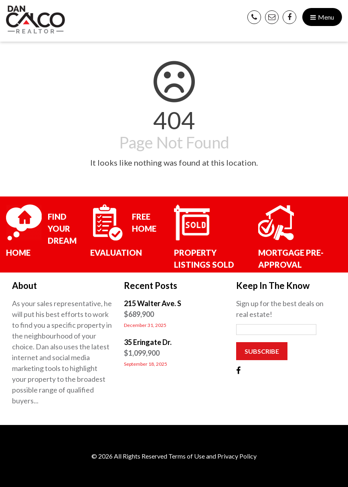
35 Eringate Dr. (148, 342)
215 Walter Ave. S (152, 303)
